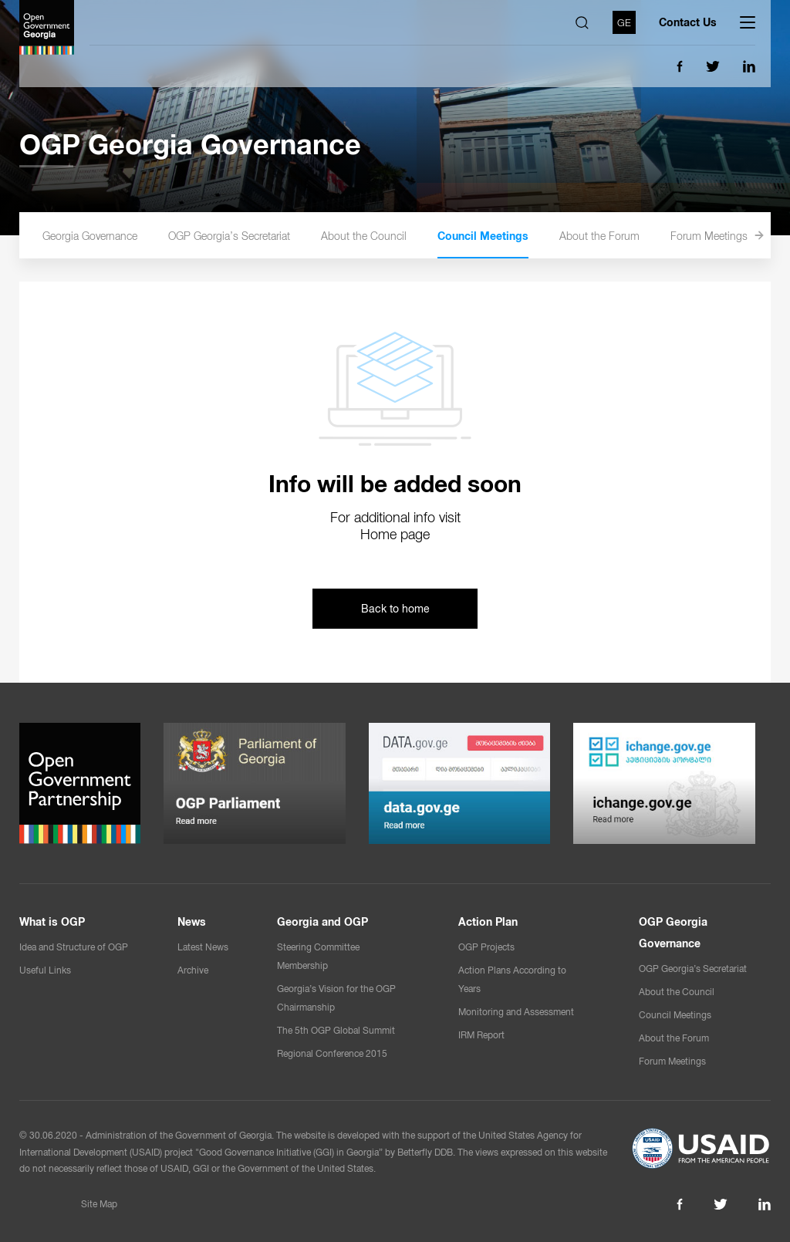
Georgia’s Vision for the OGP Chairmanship (336, 998)
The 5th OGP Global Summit (336, 1030)
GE (624, 22)
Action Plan (488, 922)
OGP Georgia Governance (102, 236)
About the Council (389, 236)
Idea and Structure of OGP (73, 947)
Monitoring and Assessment (516, 1012)
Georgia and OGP (322, 922)
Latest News (202, 947)
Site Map (99, 1204)
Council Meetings (508, 236)
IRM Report (481, 1035)
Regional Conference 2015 (332, 1053)
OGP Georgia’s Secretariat (255, 236)
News (191, 922)
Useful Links (45, 970)
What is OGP (52, 922)
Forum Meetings (734, 236)
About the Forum (625, 236)
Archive (192, 970)
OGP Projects (486, 947)
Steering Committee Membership (318, 956)
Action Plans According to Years (512, 979)
